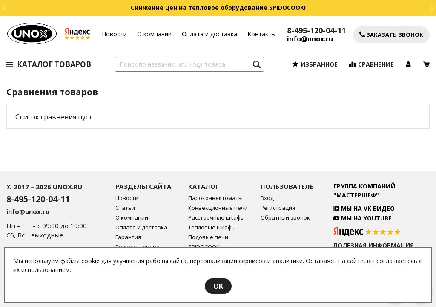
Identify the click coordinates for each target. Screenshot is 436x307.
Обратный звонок (285, 217)
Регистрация (278, 208)
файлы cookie (80, 261)
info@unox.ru (310, 39)
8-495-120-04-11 (316, 30)
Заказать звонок (391, 35)
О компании (154, 34)
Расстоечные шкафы (216, 217)
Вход (267, 198)
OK (218, 286)
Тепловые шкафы (212, 227)
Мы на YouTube (362, 218)
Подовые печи (208, 237)
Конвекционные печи (218, 208)
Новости (114, 34)
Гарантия (128, 237)
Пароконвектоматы (215, 198)
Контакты (261, 34)
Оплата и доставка (209, 34)
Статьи (125, 208)
